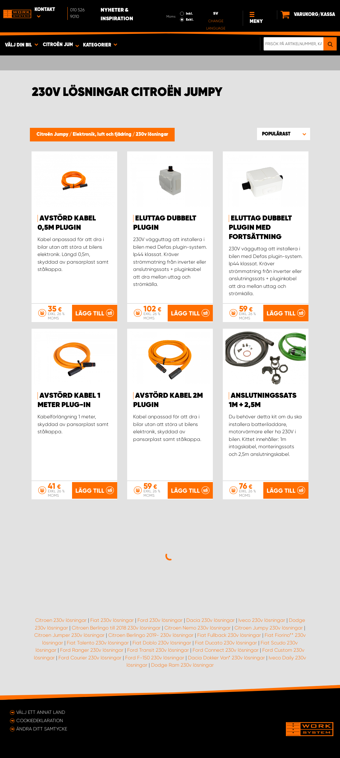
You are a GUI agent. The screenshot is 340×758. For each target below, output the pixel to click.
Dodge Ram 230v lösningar (182, 665)
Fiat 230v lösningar (112, 620)
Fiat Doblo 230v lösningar (161, 643)
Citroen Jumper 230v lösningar (69, 635)
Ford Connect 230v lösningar (226, 650)
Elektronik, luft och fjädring (102, 134)
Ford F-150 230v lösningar (154, 658)
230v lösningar (152, 134)
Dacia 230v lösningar (210, 620)
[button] (283, 134)
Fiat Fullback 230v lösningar (229, 635)
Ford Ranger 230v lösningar (92, 650)
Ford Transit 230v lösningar (158, 650)
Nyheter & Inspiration (117, 15)
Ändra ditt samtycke (41, 728)
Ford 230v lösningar (160, 620)
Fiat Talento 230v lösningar (98, 643)
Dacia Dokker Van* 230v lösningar (226, 658)
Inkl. (189, 13)
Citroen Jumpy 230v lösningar (268, 628)
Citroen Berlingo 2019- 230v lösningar (151, 635)
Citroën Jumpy (53, 134)
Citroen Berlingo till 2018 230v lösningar (116, 628)
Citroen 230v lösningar (61, 620)
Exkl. (190, 19)
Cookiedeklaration (39, 720)
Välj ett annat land (40, 712)
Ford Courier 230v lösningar (90, 658)
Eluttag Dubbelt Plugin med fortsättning (260, 228)
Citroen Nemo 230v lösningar (197, 628)
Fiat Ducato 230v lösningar (226, 643)
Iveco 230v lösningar (261, 620)
